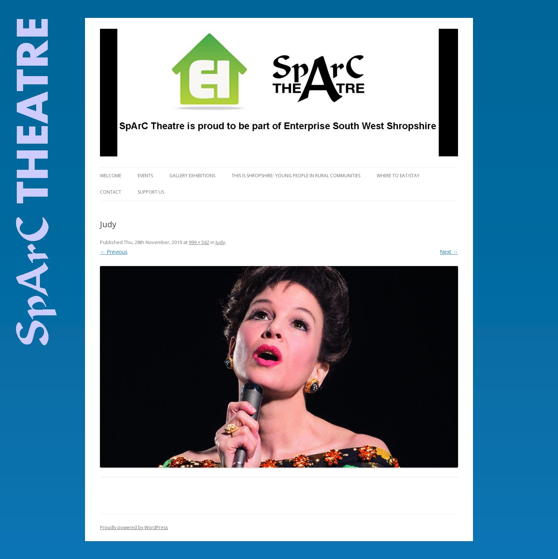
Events (145, 175)
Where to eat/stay (398, 175)
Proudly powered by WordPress (134, 527)
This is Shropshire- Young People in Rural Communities (296, 175)
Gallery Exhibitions (192, 175)
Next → (449, 251)
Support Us (151, 192)
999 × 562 (199, 242)
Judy (220, 242)
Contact (110, 192)
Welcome (110, 175)
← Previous (114, 251)
